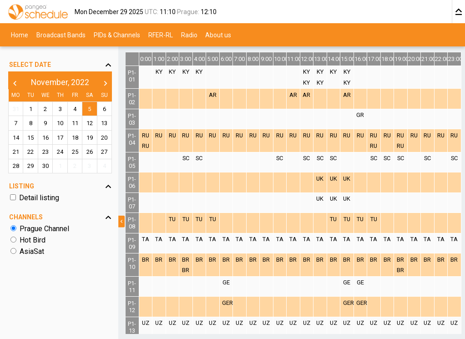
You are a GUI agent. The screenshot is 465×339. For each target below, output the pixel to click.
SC (185, 158)
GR (360, 114)
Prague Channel (44, 228)
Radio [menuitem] (189, 34)
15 (30, 137)
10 (60, 123)
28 (16, 165)
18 (75, 137)
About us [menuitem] (218, 34)
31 (16, 109)
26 (89, 151)
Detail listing (39, 197)
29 (30, 165)
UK (319, 178)
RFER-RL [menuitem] (160, 34)
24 (60, 151)
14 (16, 137)
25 (75, 151)
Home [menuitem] (19, 34)
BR (145, 259)
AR (213, 94)
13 (104, 123)
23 (45, 151)
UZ (145, 322)
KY (159, 71)
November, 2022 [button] (60, 82)
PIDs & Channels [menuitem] (117, 34)
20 (104, 137)
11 (75, 123)
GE (226, 282)
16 (45, 137)
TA (145, 239)
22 (30, 151)
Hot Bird (32, 240)
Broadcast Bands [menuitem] (61, 34)
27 (104, 151)
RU (145, 135)
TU (172, 219)
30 (45, 165)
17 (60, 137)
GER (227, 302)
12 (89, 123)
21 (16, 151)
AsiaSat (32, 251)
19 (89, 137)
